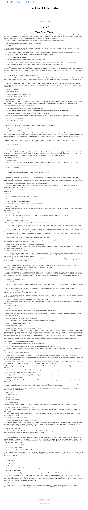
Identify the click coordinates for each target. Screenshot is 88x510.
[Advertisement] (44, 14)
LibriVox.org (46, 503)
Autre (35, 2)
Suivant (48, 21)
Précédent (40, 21)
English (19, 2)
